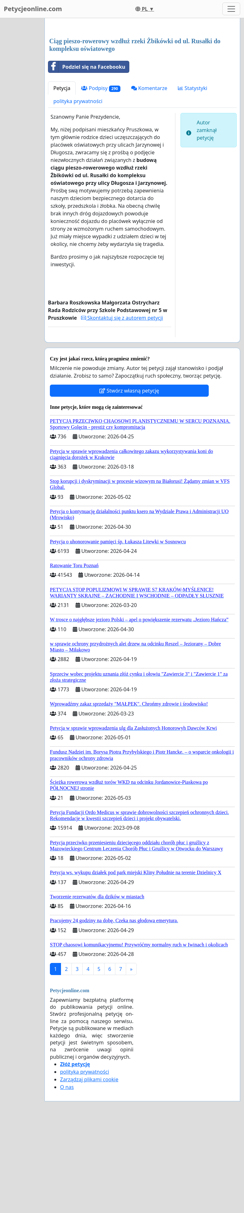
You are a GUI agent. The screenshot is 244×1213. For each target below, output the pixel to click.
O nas (67, 1087)
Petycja (61, 88)
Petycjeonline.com (33, 8)
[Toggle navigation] (231, 9)
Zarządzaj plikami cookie (89, 1079)
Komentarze (149, 88)
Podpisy (100, 88)
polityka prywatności (77, 101)
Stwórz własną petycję (129, 390)
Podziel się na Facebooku (86, 67)
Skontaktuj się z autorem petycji (122, 317)
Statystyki (192, 88)
